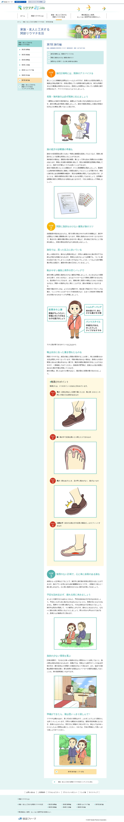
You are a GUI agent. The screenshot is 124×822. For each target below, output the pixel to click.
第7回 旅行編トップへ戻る (76, 771)
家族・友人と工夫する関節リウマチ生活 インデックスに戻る (75, 782)
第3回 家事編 (26, 60)
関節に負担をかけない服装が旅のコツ (62, 57)
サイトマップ (93, 792)
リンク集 (83, 792)
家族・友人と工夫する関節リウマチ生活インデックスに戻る (28, 86)
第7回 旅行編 (26, 80)
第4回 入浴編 (26, 65)
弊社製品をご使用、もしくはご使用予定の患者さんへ (35, 812)
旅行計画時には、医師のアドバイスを (62, 54)
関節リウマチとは (24, 799)
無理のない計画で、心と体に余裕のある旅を (64, 61)
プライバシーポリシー (70, 792)
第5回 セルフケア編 (28, 70)
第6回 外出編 (26, 75)
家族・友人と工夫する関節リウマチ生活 (33, 22)
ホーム (19, 22)
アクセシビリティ (54, 792)
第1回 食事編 (26, 49)
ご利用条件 (41, 792)
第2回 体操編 (26, 54)
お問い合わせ (30, 792)
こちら (71, 344)
